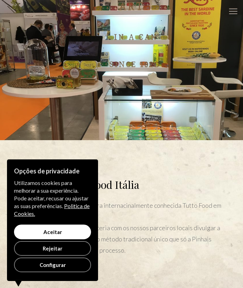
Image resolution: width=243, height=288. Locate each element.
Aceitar (52, 232)
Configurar (53, 265)
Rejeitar (52, 248)
